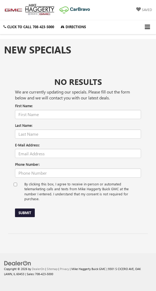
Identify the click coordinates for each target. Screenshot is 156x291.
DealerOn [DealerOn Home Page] (38, 269)
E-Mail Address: (27, 145)
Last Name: (23, 125)
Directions (73, 26)
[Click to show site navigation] (147, 27)
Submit (24, 212)
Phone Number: (27, 164)
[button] (29, 27)
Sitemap (52, 269)
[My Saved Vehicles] (144, 9)
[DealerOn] (17, 263)
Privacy (64, 269)
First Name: (24, 105)
